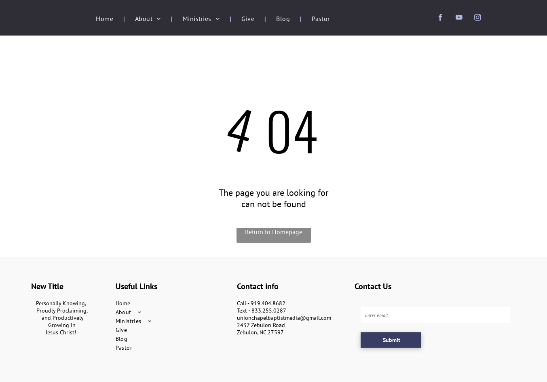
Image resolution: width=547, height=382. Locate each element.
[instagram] (478, 19)
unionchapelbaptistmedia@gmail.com (284, 317)
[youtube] (459, 19)
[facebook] (440, 19)
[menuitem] (105, 19)
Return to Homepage (273, 232)
